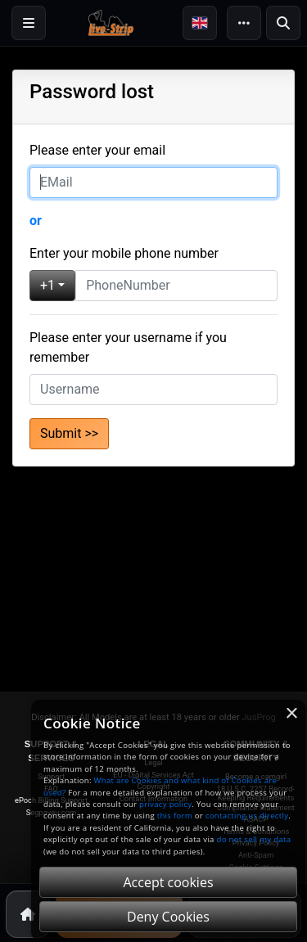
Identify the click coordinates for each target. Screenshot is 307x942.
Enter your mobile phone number (124, 253)
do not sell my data (254, 839)
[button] (200, 23)
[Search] (283, 23)
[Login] (28, 23)
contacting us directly (246, 815)
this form (174, 815)
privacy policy (165, 804)
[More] (244, 23)
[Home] (28, 913)
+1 (47, 285)
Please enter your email (97, 150)
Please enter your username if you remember (128, 347)
